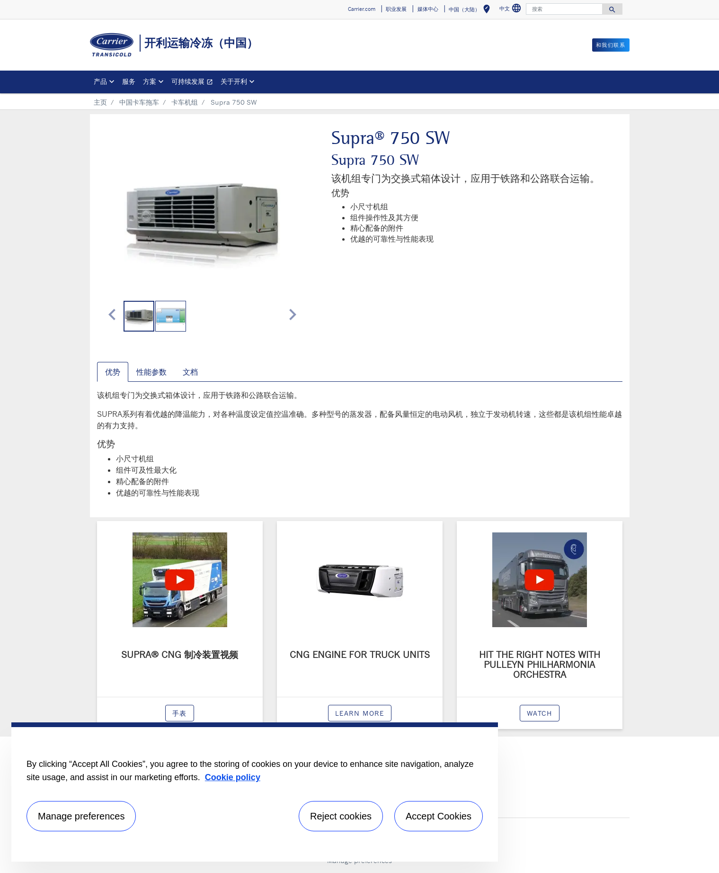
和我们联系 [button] (611, 45)
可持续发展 (194, 82)
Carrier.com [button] (361, 9)
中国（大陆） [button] (471, 11)
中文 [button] (511, 10)
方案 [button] (149, 81)
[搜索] (564, 9)
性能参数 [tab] (151, 372)
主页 (100, 102)
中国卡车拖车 (139, 102)
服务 (128, 81)
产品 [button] (100, 81)
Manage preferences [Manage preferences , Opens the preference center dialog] (81, 816)
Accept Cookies (438, 816)
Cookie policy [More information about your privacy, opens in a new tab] (232, 777)
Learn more (359, 713)
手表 (179, 713)
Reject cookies (341, 816)
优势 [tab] (112, 372)
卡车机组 (184, 102)
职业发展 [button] (396, 9)
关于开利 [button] (234, 81)
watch (539, 713)
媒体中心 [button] (427, 9)
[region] (254, 792)
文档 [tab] (190, 372)
